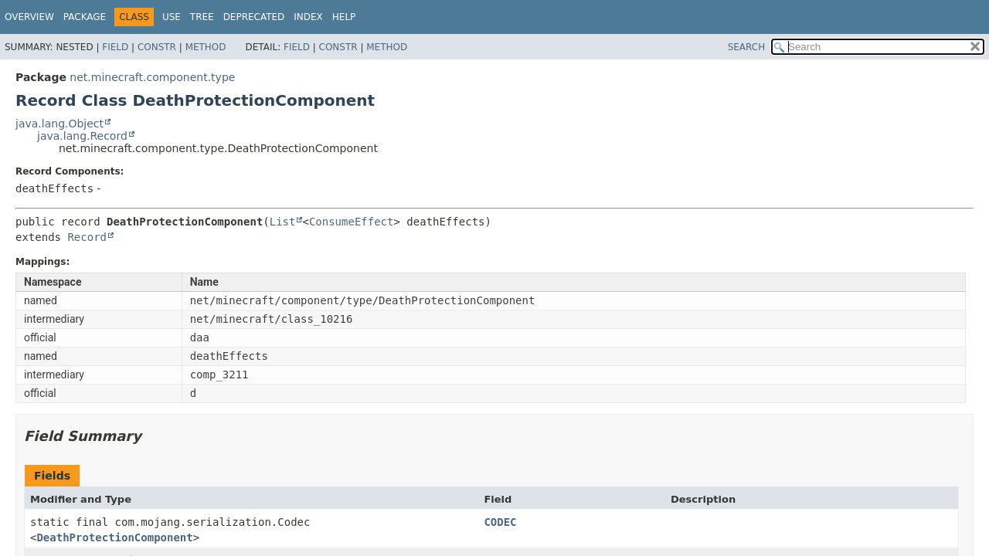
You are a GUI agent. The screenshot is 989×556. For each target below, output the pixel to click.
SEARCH (747, 47)
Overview (29, 17)
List (283, 221)
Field (115, 47)
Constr (157, 47)
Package (84, 17)
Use (171, 17)
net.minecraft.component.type (152, 77)
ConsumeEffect (351, 221)
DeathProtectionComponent (114, 537)
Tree (202, 17)
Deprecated (254, 17)
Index (308, 17)
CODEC (500, 522)
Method (205, 47)
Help (344, 17)
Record (87, 237)
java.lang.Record (82, 136)
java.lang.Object (59, 123)
